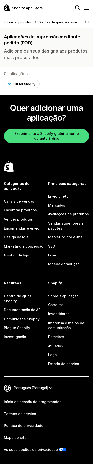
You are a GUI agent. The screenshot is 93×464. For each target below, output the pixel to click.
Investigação (15, 337)
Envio (52, 255)
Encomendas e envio (21, 228)
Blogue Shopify (17, 328)
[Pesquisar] (77, 7)
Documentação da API (23, 310)
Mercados (56, 205)
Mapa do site (15, 437)
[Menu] (86, 7)
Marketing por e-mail (66, 237)
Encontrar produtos (20, 210)
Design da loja (16, 237)
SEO (51, 246)
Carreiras (55, 305)
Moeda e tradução (64, 264)
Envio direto (58, 196)
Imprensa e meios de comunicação (66, 325)
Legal (53, 355)
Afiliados (55, 346)
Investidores (59, 314)
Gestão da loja (16, 255)
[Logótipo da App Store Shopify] (23, 7)
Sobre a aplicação (63, 296)
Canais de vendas (19, 201)
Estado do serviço (63, 364)
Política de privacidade (23, 425)
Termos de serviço (20, 414)
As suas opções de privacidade (31, 449)
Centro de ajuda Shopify (17, 298)
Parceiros (56, 337)
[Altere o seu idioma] (32, 388)
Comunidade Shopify (22, 319)
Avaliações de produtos (68, 214)
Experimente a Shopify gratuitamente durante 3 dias (46, 135)
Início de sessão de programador (32, 402)
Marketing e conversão (23, 246)
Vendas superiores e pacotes (66, 225)
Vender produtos (18, 219)
